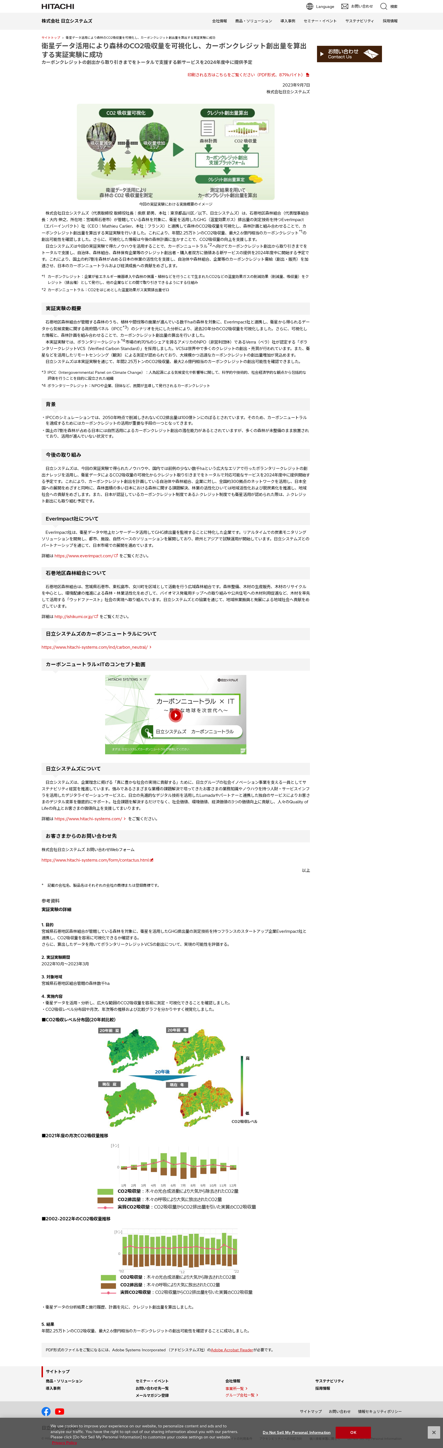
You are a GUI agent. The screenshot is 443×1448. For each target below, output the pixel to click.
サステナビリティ (359, 21)
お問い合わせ (340, 1411)
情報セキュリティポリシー (380, 1411)
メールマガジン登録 (152, 1395)
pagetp (436, 1251)
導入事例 (288, 21)
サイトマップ (311, 1411)
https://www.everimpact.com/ (84, 555)
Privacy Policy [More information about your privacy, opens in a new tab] (64, 1445)
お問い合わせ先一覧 (152, 1388)
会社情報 (219, 21)
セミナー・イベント (320, 21)
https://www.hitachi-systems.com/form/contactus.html (95, 860)
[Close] (434, 1435)
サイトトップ (51, 38)
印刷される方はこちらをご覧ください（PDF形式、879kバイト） (246, 74)
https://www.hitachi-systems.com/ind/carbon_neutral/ (95, 647)
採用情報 (390, 21)
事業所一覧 (234, 1388)
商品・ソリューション (253, 21)
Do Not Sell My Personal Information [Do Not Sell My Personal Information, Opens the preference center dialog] (297, 1435)
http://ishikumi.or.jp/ (74, 616)
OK (353, 1435)
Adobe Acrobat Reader (232, 1350)
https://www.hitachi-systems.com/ (88, 818)
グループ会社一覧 (240, 1395)
